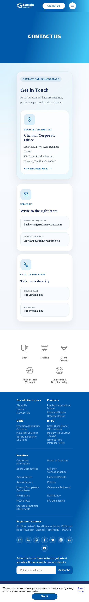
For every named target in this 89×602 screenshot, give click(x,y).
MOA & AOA (23, 500)
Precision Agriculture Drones (58, 407)
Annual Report (24, 482)
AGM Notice (23, 495)
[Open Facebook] (44, 540)
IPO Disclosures (56, 500)
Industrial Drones (56, 412)
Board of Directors (57, 460)
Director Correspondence (57, 470)
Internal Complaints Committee (27, 489)
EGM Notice (54, 495)
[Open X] (52, 540)
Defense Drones (56, 416)
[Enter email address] (44, 570)
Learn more (81, 590)
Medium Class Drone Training (58, 434)
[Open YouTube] (44, 548)
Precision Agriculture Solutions (28, 427)
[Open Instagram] (61, 540)
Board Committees (27, 468)
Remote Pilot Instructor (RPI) (56, 441)
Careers (20, 409)
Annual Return (24, 477)
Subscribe (64, 570)
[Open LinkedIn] (69, 540)
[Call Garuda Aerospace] (28, 540)
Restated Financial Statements (27, 507)
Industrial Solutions (27, 432)
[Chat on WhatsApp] (36, 540)
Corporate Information (23, 462)
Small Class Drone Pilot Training (57, 427)
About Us (21, 405)
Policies (51, 482)
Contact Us (23, 413)
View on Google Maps (36, 168)
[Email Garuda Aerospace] (19, 540)
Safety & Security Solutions (26, 438)
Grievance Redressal (58, 487)
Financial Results (56, 477)
